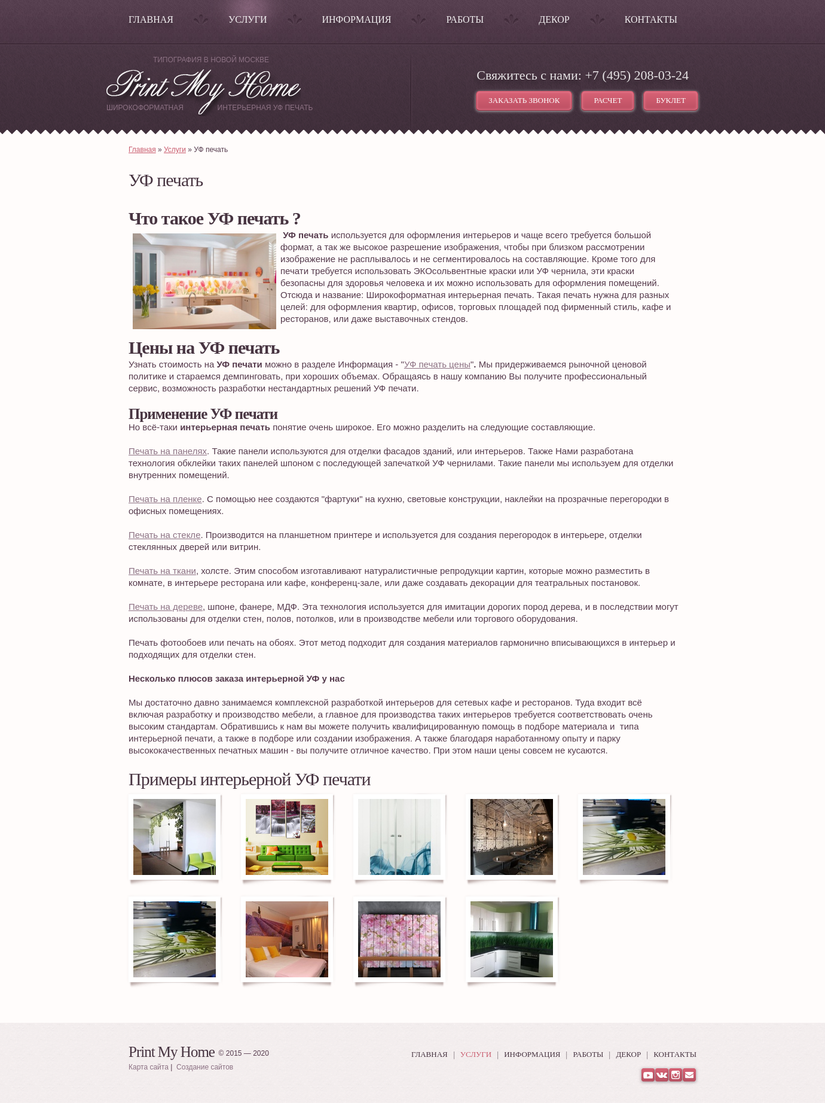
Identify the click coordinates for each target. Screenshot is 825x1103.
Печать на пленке (165, 499)
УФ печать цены (437, 364)
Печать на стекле (164, 535)
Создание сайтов (204, 1067)
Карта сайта (149, 1067)
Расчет (608, 100)
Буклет (671, 100)
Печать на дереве (166, 606)
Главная (151, 19)
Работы (465, 19)
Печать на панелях (168, 451)
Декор (554, 19)
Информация (357, 19)
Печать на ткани (162, 571)
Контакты (651, 19)
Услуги (247, 19)
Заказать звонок (524, 100)
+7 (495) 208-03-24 (637, 75)
